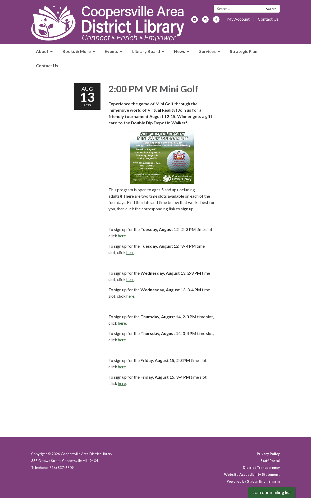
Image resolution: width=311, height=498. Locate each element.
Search (271, 9)
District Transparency (261, 467)
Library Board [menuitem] (146, 51)
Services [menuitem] (207, 51)
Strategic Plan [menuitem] (243, 51)
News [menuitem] (179, 51)
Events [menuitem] (111, 51)
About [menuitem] (42, 51)
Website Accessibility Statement (252, 474)
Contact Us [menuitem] (47, 65)
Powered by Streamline (246, 481)
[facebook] (216, 21)
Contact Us (268, 18)
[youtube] (194, 21)
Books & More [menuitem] (76, 51)
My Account (238, 18)
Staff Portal (270, 461)
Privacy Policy (268, 454)
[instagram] (205, 21)
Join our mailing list (272, 492)
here (122, 235)
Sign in (274, 481)
